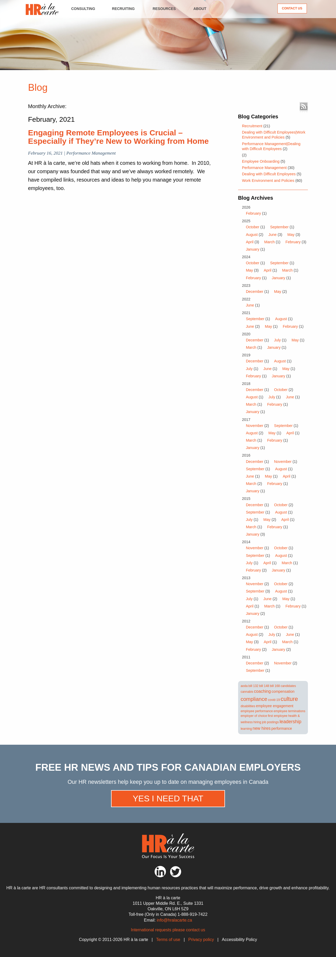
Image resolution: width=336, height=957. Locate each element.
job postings (270, 722)
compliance (254, 699)
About (199, 9)
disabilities (248, 706)
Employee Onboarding (261, 161)
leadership (290, 721)
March (269, 242)
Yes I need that (168, 798)
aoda (244, 686)
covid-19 (274, 700)
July (277, 340)
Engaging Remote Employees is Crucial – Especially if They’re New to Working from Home (118, 136)
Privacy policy (201, 939)
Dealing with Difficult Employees (269, 174)
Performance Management (264, 168)
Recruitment (252, 126)
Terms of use (168, 939)
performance (281, 728)
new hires (261, 728)
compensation (283, 691)
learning (246, 729)
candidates (288, 686)
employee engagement (274, 706)
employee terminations (289, 711)
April (250, 242)
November (254, 426)
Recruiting (123, 9)
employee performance (257, 711)
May (291, 234)
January (252, 249)
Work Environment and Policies (268, 180)
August (252, 234)
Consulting (83, 9)
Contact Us (292, 8)
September (279, 227)
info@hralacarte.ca (174, 920)
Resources (164, 9)
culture (289, 699)
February (253, 213)
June (272, 234)
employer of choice (254, 716)
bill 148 (264, 686)
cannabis (247, 692)
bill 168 (275, 686)
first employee (277, 716)
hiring (257, 722)
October (252, 227)
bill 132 (253, 686)
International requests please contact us (168, 930)
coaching (262, 691)
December (254, 291)
